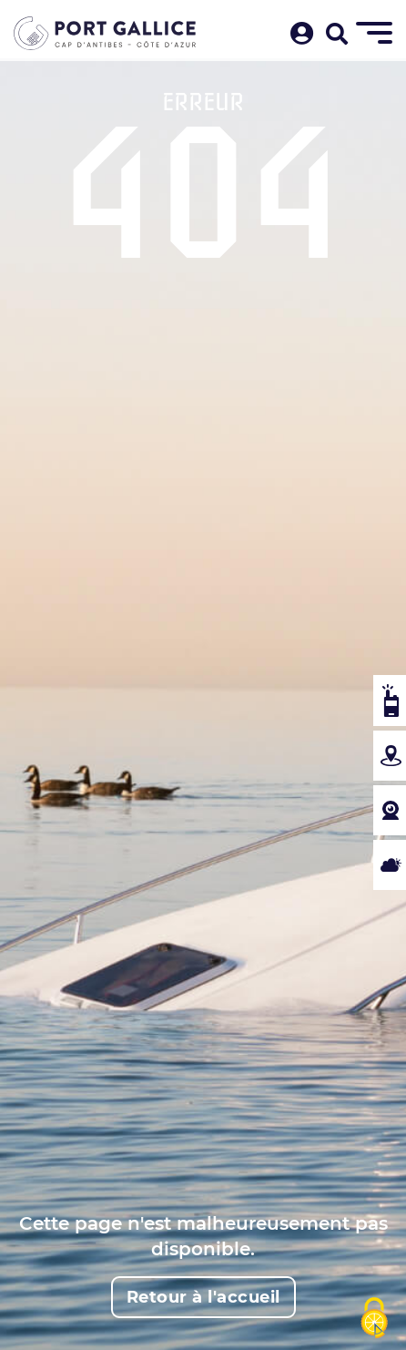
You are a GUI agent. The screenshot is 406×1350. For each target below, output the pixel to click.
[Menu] (374, 34)
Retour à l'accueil (203, 1297)
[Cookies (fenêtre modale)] (374, 1319)
